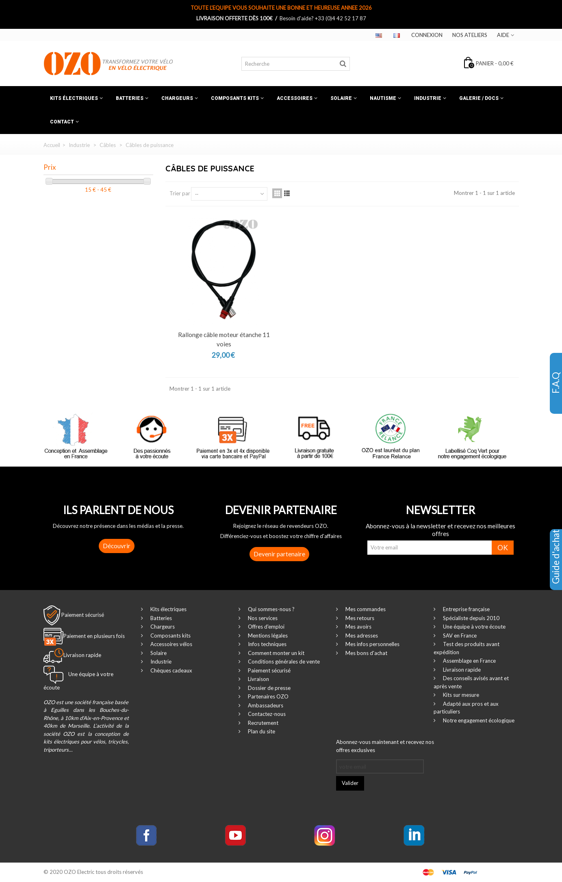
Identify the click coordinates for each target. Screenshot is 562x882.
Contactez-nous (266, 714)
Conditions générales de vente (283, 661)
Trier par (179, 193)
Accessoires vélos (170, 644)
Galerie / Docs (479, 98)
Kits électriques (74, 98)
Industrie (427, 98)
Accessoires (294, 98)
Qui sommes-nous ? (271, 609)
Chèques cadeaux (170, 670)
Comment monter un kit (275, 653)
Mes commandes (365, 609)
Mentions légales (267, 635)
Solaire (341, 98)
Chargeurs (177, 98)
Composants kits (235, 98)
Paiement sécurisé (82, 615)
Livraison (258, 679)
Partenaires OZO (268, 696)
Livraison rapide (461, 669)
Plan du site (261, 731)
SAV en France (459, 635)
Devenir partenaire (279, 554)
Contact (62, 122)
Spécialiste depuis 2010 (470, 618)
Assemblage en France (469, 660)
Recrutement (262, 723)
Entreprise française (466, 609)
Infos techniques (266, 644)
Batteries (129, 98)
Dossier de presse (269, 688)
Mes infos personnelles (371, 644)
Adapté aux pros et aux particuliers (466, 707)
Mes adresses (361, 635)
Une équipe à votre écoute (474, 626)
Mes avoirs (357, 626)
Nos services (262, 618)
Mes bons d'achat (365, 653)
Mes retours (359, 618)
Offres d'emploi (265, 626)
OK (502, 547)
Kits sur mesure (460, 695)
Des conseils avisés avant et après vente (471, 682)
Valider (350, 783)
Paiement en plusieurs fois (94, 636)
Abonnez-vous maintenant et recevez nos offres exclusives (385, 746)
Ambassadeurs (265, 705)
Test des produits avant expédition (466, 648)
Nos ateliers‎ (469, 35)
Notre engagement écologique (478, 720)
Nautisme (383, 98)
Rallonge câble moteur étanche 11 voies (224, 339)
